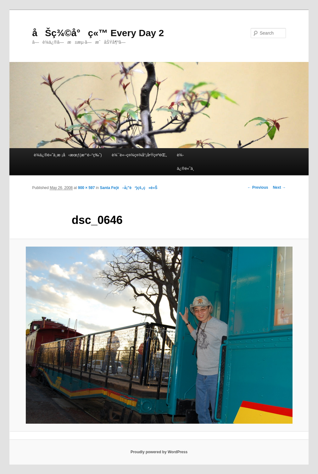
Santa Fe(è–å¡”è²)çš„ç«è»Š (128, 188)
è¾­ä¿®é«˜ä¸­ (185, 162)
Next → (279, 187)
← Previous (257, 187)
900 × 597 (86, 188)
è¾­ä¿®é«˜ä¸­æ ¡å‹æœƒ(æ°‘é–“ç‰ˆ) (68, 155)
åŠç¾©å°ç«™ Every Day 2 (98, 33)
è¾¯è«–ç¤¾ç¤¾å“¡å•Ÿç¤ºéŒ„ (139, 155)
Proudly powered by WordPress (159, 452)
